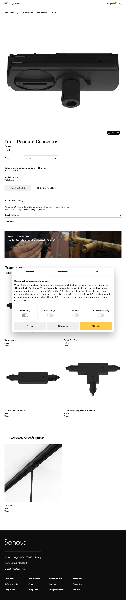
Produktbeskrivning (14, 200)
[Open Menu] (6, 3)
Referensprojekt (12, 584)
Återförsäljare (55, 578)
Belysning (14, 12)
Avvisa (30, 326)
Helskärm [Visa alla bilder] (113, 133)
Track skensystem (27, 12)
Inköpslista (33, 589)
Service (76, 589)
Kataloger (77, 578)
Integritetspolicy (56, 589)
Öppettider (78, 584)
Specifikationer (12, 215)
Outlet (31, 584)
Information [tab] (63, 271)
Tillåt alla (96, 326)
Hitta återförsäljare (46, 188)
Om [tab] (97, 271)
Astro (7, 146)
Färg (7, 158)
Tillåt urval (63, 326)
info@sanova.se (19, 569)
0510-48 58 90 (19, 563)
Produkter (9, 578)
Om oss (52, 584)
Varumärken (34, 578)
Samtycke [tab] (29, 271)
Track (7, 149)
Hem (6, 12)
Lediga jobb (10, 589)
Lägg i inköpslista (18, 188)
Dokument (9, 221)
